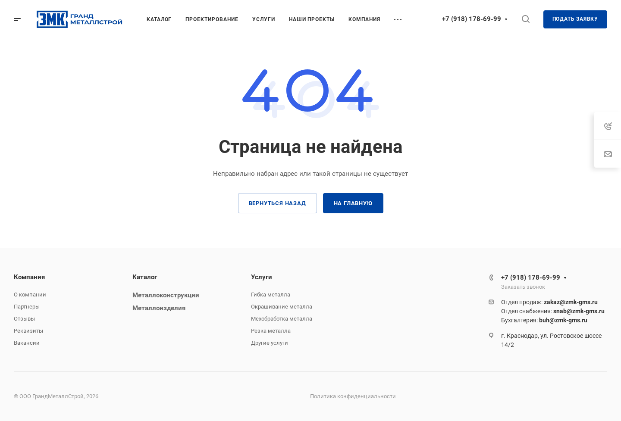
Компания (29, 277)
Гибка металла (270, 294)
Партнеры (27, 306)
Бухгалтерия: (544, 320)
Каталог (144, 277)
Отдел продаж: (549, 302)
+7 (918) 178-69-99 (471, 19)
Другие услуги (269, 343)
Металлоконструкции (165, 295)
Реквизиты (28, 330)
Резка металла (271, 330)
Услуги (261, 277)
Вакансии (27, 343)
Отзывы (24, 318)
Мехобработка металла (281, 318)
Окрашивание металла (281, 306)
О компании (30, 294)
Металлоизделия (158, 308)
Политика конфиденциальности (353, 396)
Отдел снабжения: (553, 311)
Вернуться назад (277, 203)
